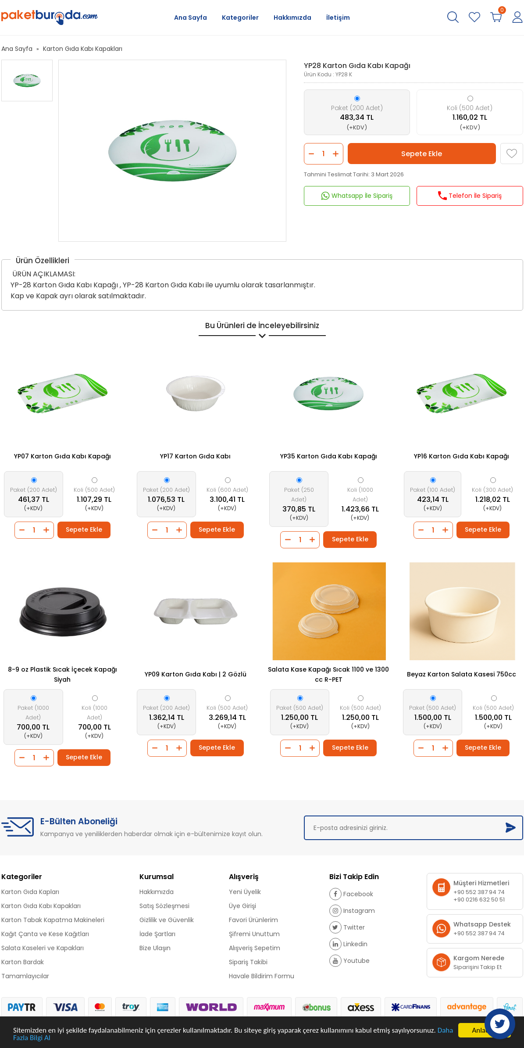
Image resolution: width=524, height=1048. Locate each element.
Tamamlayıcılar (25, 976)
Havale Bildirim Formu (261, 976)
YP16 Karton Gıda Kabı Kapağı (461, 456)
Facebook (351, 894)
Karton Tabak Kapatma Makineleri (52, 920)
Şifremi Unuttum (254, 934)
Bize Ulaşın (155, 948)
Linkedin (348, 944)
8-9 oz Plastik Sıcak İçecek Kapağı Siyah (62, 674)
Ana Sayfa (190, 17)
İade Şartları (157, 934)
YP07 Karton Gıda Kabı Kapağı (62, 456)
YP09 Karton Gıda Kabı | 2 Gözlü (195, 674)
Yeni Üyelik (245, 892)
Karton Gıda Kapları (30, 892)
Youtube (349, 961)
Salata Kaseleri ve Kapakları (42, 948)
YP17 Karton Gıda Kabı (195, 456)
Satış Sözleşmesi (164, 906)
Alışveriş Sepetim (254, 948)
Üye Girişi (242, 906)
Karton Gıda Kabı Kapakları (82, 48)
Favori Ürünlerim (253, 920)
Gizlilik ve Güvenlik (166, 920)
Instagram (352, 911)
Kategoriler (240, 17)
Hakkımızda (292, 17)
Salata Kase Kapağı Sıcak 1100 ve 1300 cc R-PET (328, 674)
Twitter (347, 927)
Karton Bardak (22, 962)
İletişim (338, 17)
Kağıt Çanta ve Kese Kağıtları (45, 934)
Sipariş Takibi (248, 962)
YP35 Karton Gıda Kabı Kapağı (328, 456)
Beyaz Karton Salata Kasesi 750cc (461, 674)
